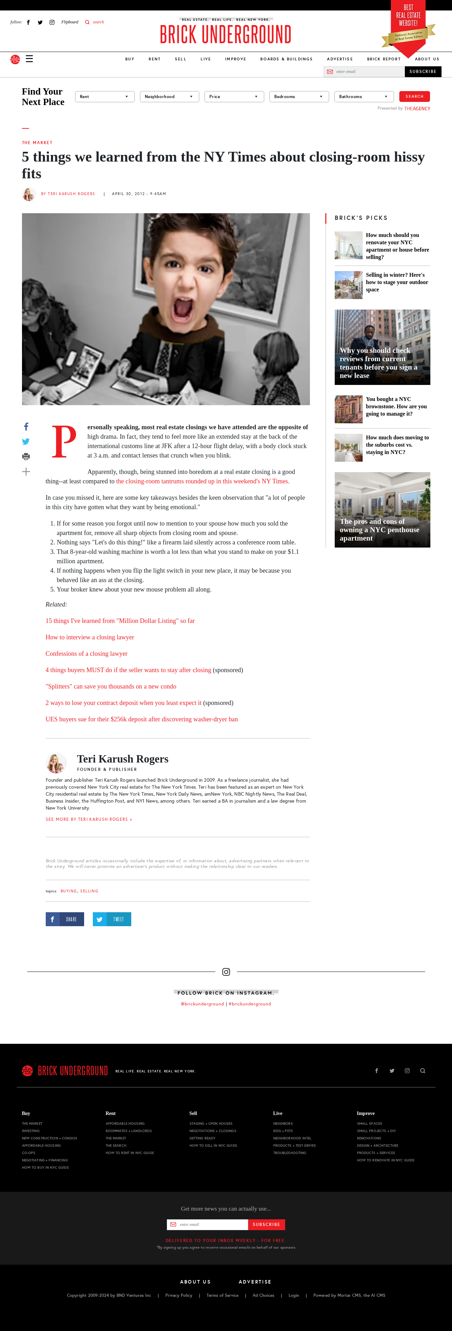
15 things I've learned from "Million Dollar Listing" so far (120, 620)
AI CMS (378, 1295)
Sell (181, 59)
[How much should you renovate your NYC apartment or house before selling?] (349, 246)
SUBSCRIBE (423, 71)
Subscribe (266, 1224)
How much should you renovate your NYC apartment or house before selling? (397, 246)
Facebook (28, 22)
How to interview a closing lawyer (90, 637)
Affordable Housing (41, 1145)
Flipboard (69, 22)
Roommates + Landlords (129, 1131)
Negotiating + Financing (45, 1160)
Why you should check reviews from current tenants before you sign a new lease (378, 363)
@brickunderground (202, 1004)
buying (69, 891)
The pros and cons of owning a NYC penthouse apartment (380, 529)
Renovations (369, 1138)
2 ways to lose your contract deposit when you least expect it (124, 702)
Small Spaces (370, 1123)
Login (294, 1295)
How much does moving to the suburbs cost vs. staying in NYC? (397, 444)
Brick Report (384, 59)
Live (206, 59)
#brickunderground (250, 1004)
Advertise (340, 59)
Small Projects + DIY (376, 1131)
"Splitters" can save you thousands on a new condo (111, 686)
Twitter (40, 22)
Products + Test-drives (294, 1145)
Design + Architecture (378, 1145)
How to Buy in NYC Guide (45, 1167)
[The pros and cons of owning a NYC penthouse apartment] (382, 510)
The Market (37, 143)
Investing (30, 1131)
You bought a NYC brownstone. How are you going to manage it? (396, 406)
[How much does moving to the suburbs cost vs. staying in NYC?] (349, 448)
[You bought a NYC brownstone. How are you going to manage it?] (349, 409)
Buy (130, 59)
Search (415, 96)
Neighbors (283, 1123)
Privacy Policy (178, 1295)
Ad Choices (263, 1295)
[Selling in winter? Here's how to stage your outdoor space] (349, 285)
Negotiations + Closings (213, 1131)
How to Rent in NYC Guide (130, 1153)
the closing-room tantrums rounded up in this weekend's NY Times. (203, 481)
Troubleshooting (289, 1153)
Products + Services (376, 1153)
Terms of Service (222, 1295)
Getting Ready (203, 1138)
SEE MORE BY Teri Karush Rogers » (89, 819)
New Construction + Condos (49, 1138)
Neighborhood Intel (292, 1138)
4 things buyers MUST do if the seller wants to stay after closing (129, 670)
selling (89, 891)
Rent (155, 59)
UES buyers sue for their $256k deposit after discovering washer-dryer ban (143, 719)
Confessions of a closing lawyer (87, 653)
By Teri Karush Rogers (68, 194)
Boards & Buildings (286, 59)
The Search (116, 1145)
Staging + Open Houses (211, 1123)
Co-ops (29, 1153)
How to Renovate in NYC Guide (386, 1160)
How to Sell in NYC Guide (213, 1145)
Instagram (52, 22)
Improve (235, 59)
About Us (427, 59)
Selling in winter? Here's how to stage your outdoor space (397, 282)
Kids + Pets (283, 1131)
